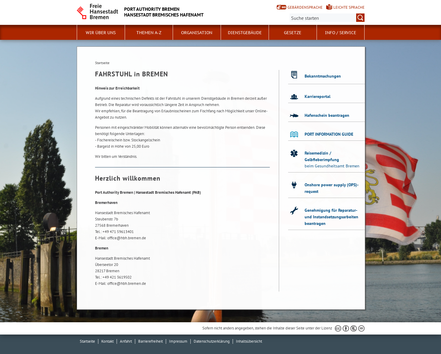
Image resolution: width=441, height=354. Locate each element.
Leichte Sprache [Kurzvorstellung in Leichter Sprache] (349, 7)
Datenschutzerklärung (212, 341)
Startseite (87, 341)
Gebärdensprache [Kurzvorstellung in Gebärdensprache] (305, 7)
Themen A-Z (148, 32)
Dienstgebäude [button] (245, 32)
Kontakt (107, 341)
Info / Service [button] (340, 32)
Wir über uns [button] (101, 32)
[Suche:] (327, 17)
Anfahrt (126, 341)
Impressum (178, 341)
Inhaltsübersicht (249, 341)
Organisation (196, 32)
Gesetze (292, 32)
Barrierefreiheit (150, 341)
